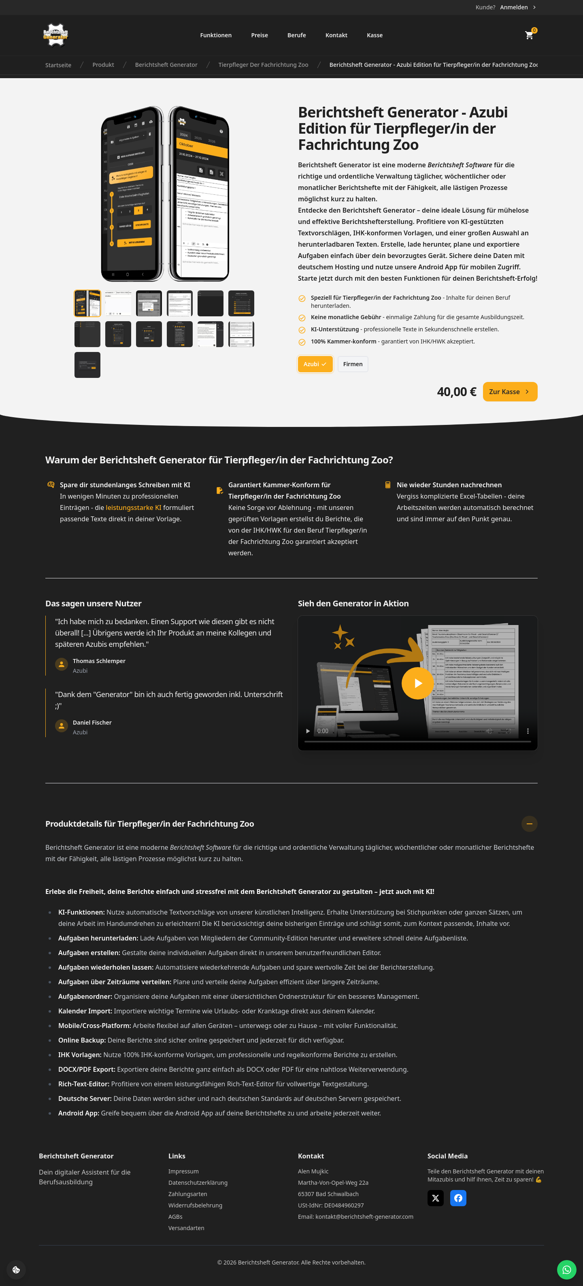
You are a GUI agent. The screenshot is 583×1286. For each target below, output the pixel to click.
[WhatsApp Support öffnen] (567, 1270)
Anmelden (519, 7)
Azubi (315, 364)
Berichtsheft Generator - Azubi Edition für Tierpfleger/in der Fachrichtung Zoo (435, 64)
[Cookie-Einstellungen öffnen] (16, 1270)
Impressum (183, 1171)
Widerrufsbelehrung (195, 1205)
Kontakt (336, 35)
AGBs (175, 1216)
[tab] (87, 303)
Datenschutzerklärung (198, 1182)
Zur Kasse (510, 391)
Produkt (103, 64)
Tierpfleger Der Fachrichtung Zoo (264, 64)
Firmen (353, 364)
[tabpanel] (165, 194)
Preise (259, 35)
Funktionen (216, 35)
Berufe (296, 35)
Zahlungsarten (187, 1194)
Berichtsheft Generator (166, 64)
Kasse (375, 35)
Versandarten (186, 1228)
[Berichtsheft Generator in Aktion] (418, 683)
